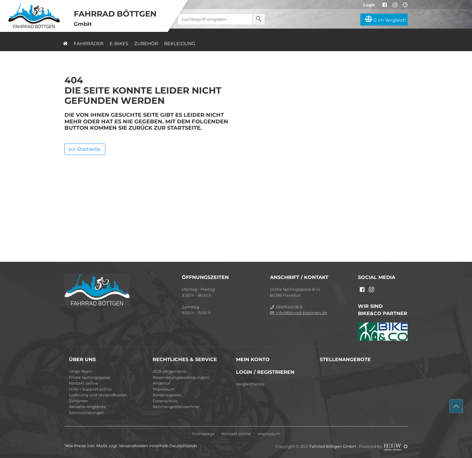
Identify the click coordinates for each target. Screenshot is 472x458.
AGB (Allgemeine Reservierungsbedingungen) (181, 374)
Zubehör (146, 43)
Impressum (164, 389)
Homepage (203, 434)
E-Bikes (119, 43)
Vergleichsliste (250, 384)
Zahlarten (78, 400)
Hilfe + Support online (90, 389)
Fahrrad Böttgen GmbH (333, 446)
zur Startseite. (84, 149)
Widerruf (161, 383)
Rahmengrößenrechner (176, 406)
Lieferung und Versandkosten (98, 394)
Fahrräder (89, 43)
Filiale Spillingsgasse (89, 377)
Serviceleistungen (86, 412)
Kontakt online (83, 383)
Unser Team (80, 371)
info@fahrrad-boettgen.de (298, 312)
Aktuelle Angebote (87, 406)
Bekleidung (179, 43)
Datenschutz (165, 400)
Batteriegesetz (167, 394)
